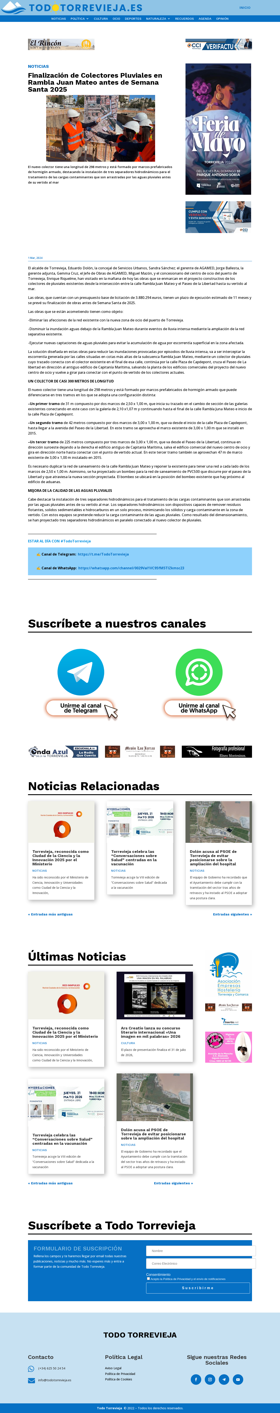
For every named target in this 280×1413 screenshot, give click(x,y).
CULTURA (101, 18)
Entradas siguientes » (232, 914)
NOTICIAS (58, 18)
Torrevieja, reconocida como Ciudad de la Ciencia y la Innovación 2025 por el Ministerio (60, 857)
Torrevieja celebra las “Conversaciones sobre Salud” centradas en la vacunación (134, 857)
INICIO (245, 8)
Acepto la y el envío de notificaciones (186, 1279)
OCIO (116, 18)
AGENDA (205, 18)
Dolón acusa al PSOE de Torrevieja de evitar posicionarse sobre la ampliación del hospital (213, 857)
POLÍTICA (78, 18)
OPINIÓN (222, 18)
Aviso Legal (113, 1368)
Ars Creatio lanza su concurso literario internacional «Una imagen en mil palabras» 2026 (150, 1032)
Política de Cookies (118, 1379)
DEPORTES (133, 18)
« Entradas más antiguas (50, 914)
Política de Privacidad (177, 1279)
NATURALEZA (156, 18)
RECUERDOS (184, 18)
